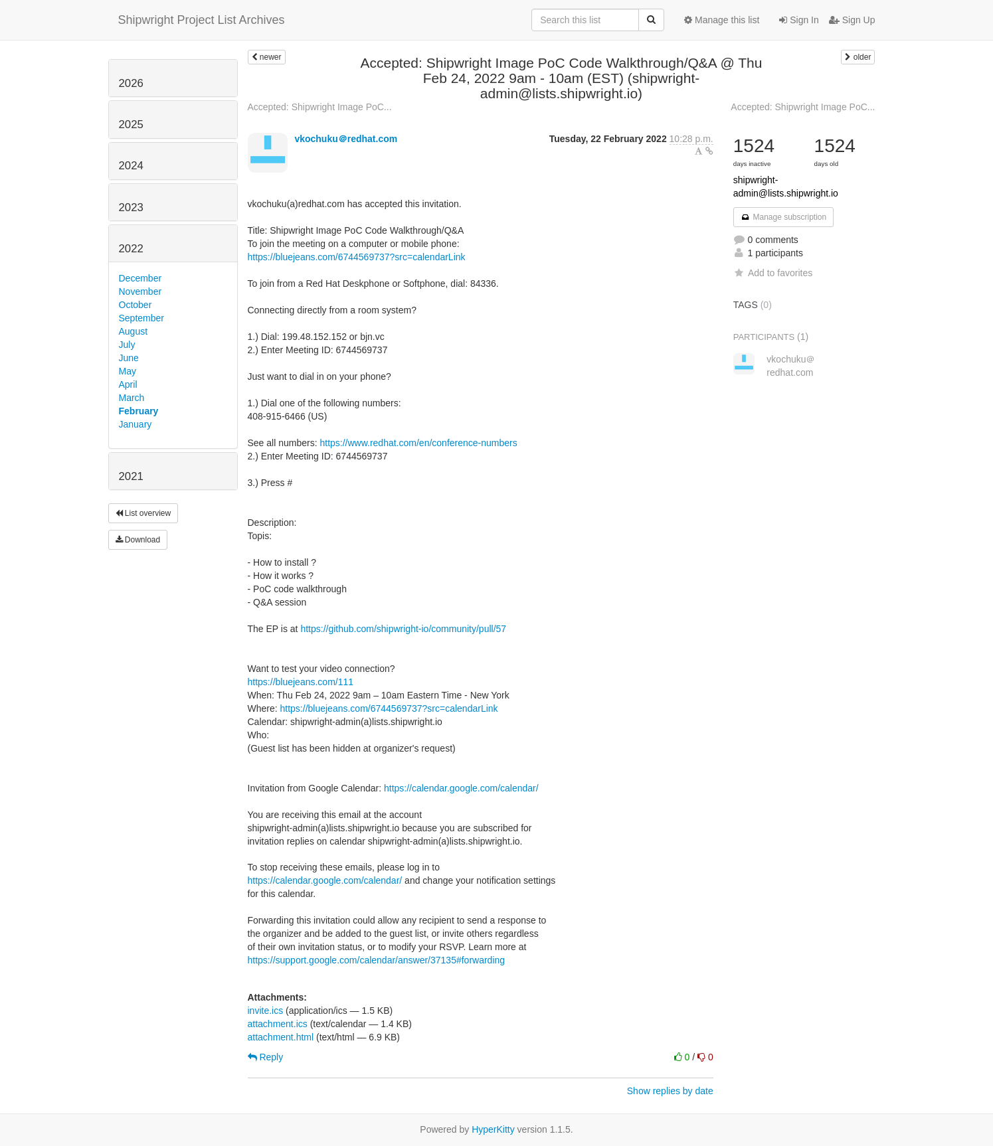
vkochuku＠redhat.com (345, 138)
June (129, 358)
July (127, 344)
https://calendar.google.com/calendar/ (461, 788)
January (135, 424)
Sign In (798, 20)
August (133, 331)
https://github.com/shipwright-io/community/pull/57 (403, 628)
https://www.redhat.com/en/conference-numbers (418, 443)
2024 (131, 165)
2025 (131, 124)
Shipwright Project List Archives (201, 20)
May (127, 371)
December (140, 278)
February (139, 411)
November (140, 291)
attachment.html (281, 1037)
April (128, 384)
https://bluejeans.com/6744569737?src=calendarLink (357, 257)
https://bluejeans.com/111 (301, 682)
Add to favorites (772, 273)
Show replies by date (670, 1091)
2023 (131, 207)
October (135, 304)
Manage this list (721, 20)
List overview (143, 513)
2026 (131, 83)
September (141, 318)
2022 (131, 248)
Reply (266, 1057)
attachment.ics (278, 1024)
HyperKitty (493, 1129)
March (132, 397)
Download (138, 539)
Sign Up (852, 20)
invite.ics (266, 1010)
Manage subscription (784, 217)
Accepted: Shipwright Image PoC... (320, 107)
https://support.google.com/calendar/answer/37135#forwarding (376, 960)
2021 (131, 476)
